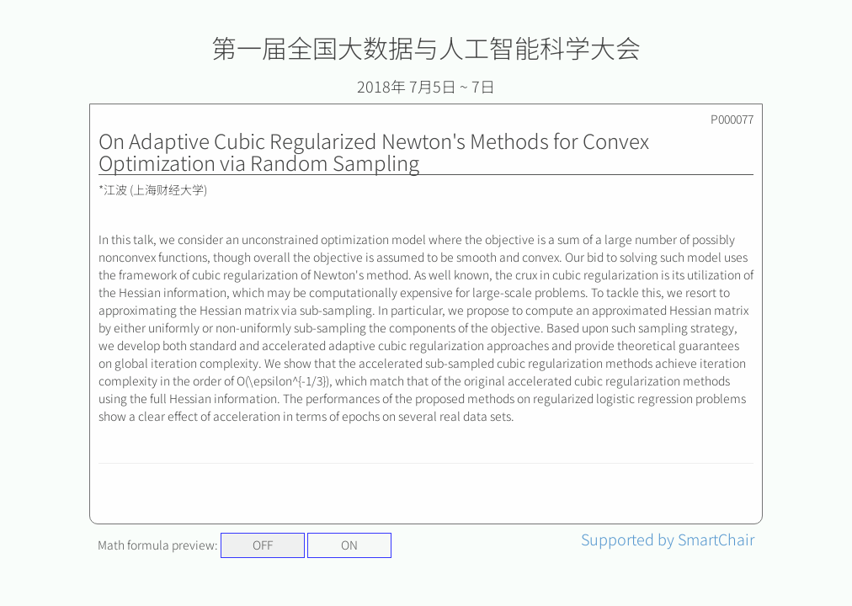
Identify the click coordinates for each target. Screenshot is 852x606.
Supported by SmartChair (667, 539)
